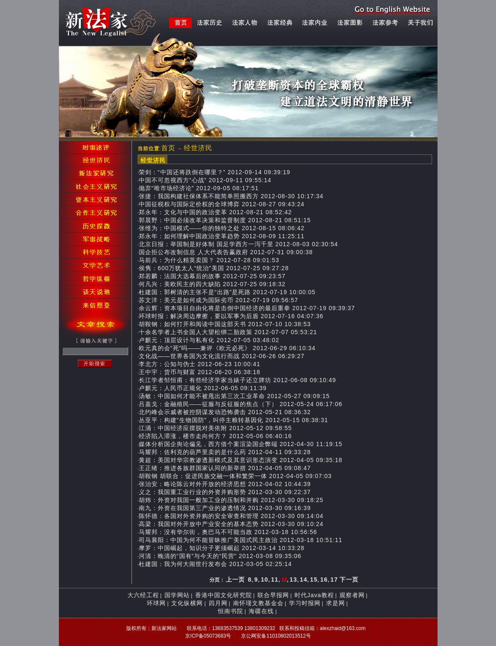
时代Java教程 (314, 595)
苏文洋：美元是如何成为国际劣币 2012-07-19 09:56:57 (218, 300)
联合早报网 (273, 595)
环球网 (156, 603)
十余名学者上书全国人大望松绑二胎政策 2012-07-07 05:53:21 (228, 332)
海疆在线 (261, 611)
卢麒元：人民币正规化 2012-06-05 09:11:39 (203, 388)
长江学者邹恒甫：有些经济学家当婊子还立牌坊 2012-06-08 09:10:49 (237, 380)
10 (264, 579)
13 (293, 579)
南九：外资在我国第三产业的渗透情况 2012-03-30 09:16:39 (225, 508)
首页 (168, 148)
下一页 (349, 579)
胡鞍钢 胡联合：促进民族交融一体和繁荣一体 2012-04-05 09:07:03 (235, 476)
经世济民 (198, 148)
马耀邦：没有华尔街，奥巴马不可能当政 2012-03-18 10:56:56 (228, 532)
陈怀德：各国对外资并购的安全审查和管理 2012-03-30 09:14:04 (231, 516)
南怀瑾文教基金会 (258, 603)
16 (324, 579)
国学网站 (177, 595)
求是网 (335, 603)
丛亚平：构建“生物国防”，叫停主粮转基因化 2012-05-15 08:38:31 (233, 420)
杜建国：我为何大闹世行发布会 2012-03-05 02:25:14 (215, 564)
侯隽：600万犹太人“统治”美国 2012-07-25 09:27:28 (214, 268)
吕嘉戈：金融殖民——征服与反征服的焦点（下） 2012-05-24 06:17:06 (240, 404)
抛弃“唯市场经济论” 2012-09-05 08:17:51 (199, 188)
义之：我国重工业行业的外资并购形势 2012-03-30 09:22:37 (225, 492)
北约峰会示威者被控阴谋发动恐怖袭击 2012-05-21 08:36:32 (225, 412)
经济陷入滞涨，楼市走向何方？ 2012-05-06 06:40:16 (215, 436)
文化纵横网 (187, 603)
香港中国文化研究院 (223, 595)
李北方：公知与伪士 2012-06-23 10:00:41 (199, 364)
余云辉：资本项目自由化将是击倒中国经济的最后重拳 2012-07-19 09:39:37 (247, 308)
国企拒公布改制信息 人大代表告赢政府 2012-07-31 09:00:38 (226, 252)
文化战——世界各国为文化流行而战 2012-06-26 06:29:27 (222, 356)
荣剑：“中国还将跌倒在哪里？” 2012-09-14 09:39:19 (214, 172)
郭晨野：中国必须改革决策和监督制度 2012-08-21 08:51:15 (225, 220)
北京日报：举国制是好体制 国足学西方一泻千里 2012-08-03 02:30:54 (238, 244)
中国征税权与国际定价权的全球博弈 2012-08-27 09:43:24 (222, 204)
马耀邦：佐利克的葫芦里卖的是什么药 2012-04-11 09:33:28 (225, 452)
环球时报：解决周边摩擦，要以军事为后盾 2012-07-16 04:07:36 (231, 316)
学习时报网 (305, 603)
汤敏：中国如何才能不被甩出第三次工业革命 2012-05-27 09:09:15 (234, 396)
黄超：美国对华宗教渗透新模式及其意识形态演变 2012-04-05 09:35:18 (240, 460)
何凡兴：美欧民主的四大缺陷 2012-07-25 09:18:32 (212, 284)
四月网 (218, 603)
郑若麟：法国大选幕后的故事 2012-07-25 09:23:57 (212, 276)
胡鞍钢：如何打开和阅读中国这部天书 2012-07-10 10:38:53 (225, 324)
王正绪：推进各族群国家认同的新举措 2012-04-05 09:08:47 (225, 468)
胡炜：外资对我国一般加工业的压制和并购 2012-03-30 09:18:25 (231, 500)
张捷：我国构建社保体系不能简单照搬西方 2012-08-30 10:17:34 (231, 196)
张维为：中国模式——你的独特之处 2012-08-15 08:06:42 (222, 228)
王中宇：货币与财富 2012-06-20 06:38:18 (199, 372)
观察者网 (352, 595)
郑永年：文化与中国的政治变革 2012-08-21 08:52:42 (215, 212)
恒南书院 (230, 611)
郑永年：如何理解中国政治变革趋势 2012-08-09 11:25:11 (222, 236)
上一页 (235, 579)
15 (314, 579)
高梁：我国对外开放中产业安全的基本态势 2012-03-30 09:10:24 (231, 524)
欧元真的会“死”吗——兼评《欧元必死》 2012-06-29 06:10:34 (227, 348)
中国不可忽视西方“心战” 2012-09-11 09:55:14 (205, 180)
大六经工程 (143, 595)
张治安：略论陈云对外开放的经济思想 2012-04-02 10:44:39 (225, 484)
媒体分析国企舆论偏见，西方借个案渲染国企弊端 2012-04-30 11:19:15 (240, 444)
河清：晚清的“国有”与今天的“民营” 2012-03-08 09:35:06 (220, 556)
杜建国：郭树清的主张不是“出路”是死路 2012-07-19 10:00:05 (227, 292)
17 (334, 579)
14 (304, 579)
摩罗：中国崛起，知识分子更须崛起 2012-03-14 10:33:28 (222, 548)
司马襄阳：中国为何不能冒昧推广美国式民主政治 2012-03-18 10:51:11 (240, 540)
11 (275, 579)
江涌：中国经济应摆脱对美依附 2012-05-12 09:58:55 (215, 428)
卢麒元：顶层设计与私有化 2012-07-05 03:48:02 (209, 340)
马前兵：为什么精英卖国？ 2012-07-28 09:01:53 (209, 260)
